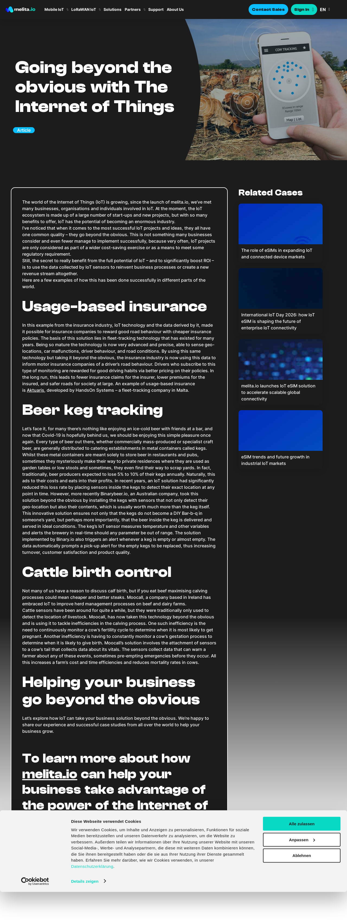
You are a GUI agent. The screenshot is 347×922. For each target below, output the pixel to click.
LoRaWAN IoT (83, 9)
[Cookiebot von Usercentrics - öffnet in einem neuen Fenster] (35, 911)
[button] (331, 9)
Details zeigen (84, 911)
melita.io (49, 774)
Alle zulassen (301, 854)
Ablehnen (302, 886)
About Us (175, 9)
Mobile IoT (54, 9)
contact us (109, 820)
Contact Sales (268, 9)
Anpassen (302, 870)
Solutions (112, 9)
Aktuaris (35, 390)
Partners (133, 9)
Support (155, 9)
